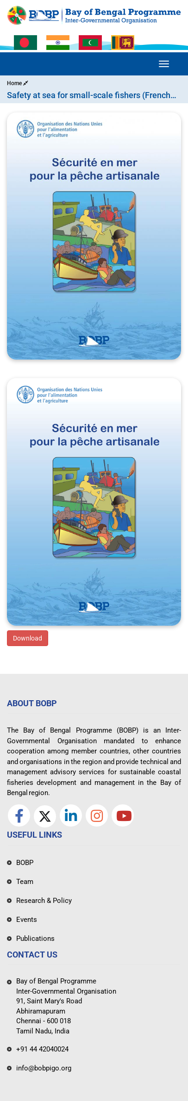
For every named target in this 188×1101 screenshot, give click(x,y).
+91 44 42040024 (42, 1049)
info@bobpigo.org (43, 1068)
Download (27, 638)
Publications (35, 938)
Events (26, 919)
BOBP (24, 862)
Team (24, 881)
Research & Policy (44, 900)
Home (17, 83)
